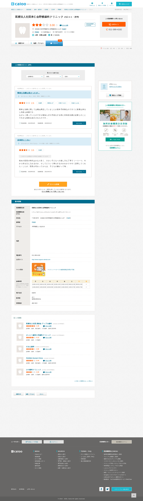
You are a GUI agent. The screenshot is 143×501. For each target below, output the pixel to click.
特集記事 (37, 463)
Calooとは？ (38, 454)
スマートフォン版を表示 (122, 489)
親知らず (50, 103)
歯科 (40, 103)
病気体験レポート (40, 461)
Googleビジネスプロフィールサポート (115, 474)
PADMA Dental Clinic (34, 358)
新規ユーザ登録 (102, 5)
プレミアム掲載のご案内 (111, 456)
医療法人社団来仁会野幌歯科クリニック (75, 9)
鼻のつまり (63, 103)
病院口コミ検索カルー (17, 9)
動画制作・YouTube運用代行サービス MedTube (118, 479)
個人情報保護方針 (86, 461)
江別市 (53, 9)
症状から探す (62, 456)
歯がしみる (75, 103)
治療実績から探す (63, 458)
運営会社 (13, 489)
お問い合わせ (31, 489)
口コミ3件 (48, 337)
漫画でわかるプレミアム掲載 (112, 458)
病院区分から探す (63, 465)
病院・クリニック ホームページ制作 (114, 472)
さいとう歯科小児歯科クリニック (38, 335)
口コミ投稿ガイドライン (88, 454)
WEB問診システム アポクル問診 (113, 465)
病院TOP (18, 394)
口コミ (41, 394)
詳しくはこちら (115, 139)
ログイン (111, 5)
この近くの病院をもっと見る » (83, 381)
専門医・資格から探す (64, 461)
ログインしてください (115, 86)
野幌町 (59, 9)
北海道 (46, 9)
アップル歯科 (39, 323)
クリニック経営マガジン (111, 470)
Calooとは (92, 5)
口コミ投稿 (38, 468)
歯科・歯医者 (38, 9)
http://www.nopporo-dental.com (41, 259)
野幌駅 (37, 32)
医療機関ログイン (115, 148)
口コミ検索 (38, 458)
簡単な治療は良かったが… (28, 93)
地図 (64, 29)
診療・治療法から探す (64, 468)
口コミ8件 (48, 326)
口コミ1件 (48, 372)
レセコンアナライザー (110, 468)
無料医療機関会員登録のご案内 (113, 454)
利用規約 (83, 458)
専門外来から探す (63, 463)
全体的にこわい (23, 140)
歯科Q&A (37, 465)
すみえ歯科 (30, 347)
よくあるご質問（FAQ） (88, 456)
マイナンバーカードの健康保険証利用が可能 (60, 269)
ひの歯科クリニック (33, 370)
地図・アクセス (30, 394)
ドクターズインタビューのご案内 (113, 461)
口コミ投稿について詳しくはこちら (53, 191)
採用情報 (21, 489)
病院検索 (28, 9)
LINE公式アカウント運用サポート (114, 477)
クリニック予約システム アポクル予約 (115, 463)
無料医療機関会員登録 (90, 24)
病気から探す (62, 454)
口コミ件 (65, 25)
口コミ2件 (48, 349)
